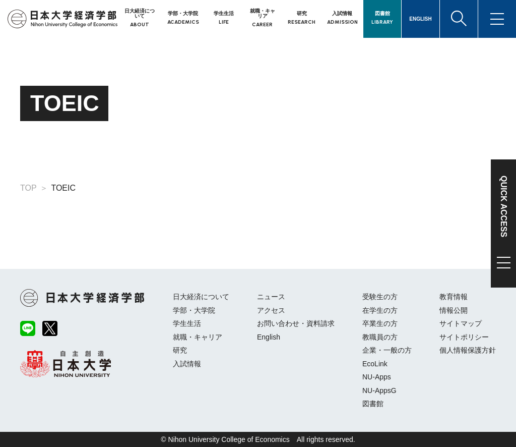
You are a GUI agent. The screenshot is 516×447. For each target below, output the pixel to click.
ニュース (271, 297)
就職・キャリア (197, 337)
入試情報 (187, 364)
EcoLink (375, 364)
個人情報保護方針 (467, 350)
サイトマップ (460, 323)
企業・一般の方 (387, 350)
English (268, 337)
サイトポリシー (464, 337)
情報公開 (453, 310)
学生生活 (187, 323)
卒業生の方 (380, 323)
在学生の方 (380, 310)
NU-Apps (376, 377)
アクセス (271, 310)
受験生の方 (380, 297)
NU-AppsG (379, 390)
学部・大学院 (194, 310)
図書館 (372, 404)
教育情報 (453, 297)
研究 (180, 350)
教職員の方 (380, 337)
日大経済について (201, 297)
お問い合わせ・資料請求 (296, 323)
